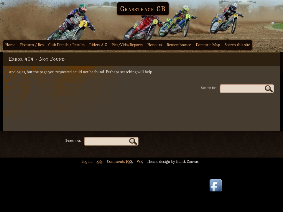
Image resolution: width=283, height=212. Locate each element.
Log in (86, 161)
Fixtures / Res (32, 44)
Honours (154, 44)
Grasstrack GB (143, 9)
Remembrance (179, 44)
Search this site (237, 44)
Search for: (209, 88)
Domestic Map (208, 44)
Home (10, 44)
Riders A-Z (98, 44)
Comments (119, 161)
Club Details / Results (66, 44)
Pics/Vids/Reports (127, 44)
